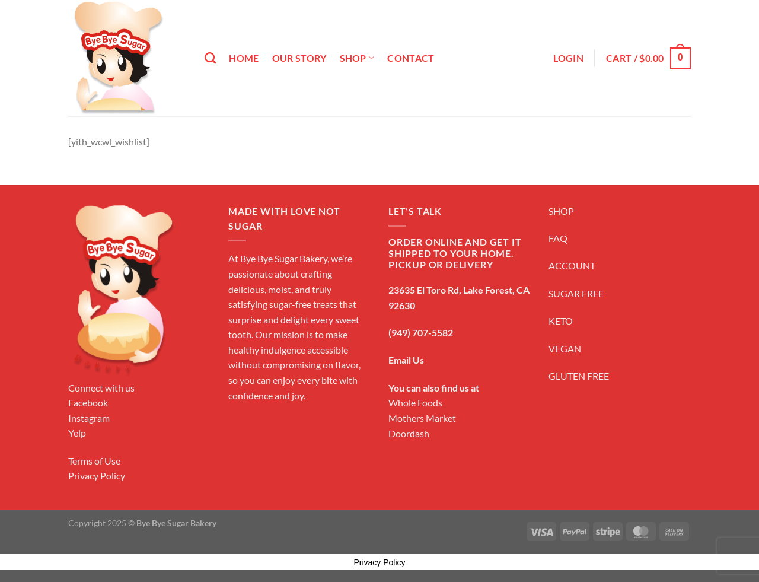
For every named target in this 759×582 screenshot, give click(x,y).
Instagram (89, 418)
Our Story (299, 57)
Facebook (88, 402)
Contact (410, 57)
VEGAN (564, 348)
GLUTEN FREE (578, 375)
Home (244, 57)
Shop (357, 58)
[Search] (210, 58)
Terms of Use (94, 460)
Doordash (408, 433)
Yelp (77, 432)
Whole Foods (415, 402)
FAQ (557, 238)
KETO (560, 320)
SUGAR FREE (576, 293)
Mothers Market (422, 418)
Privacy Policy (96, 475)
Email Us (406, 359)
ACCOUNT (571, 265)
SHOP (561, 211)
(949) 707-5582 (420, 332)
